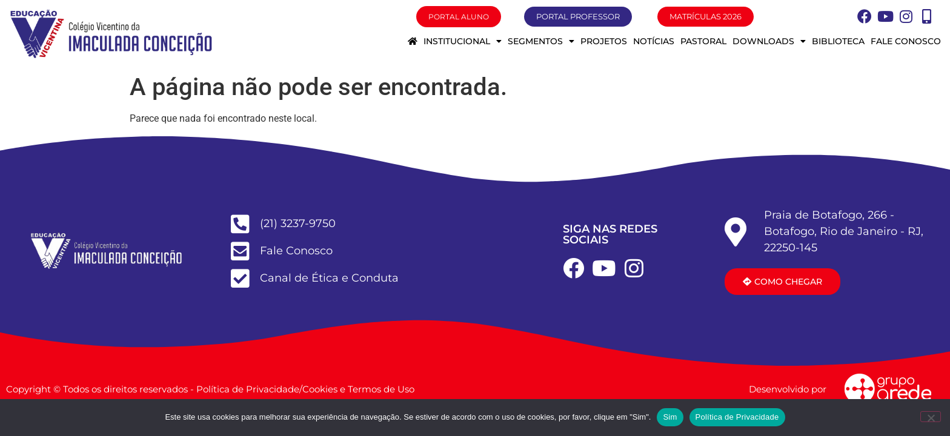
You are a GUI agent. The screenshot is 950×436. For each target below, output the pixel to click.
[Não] (930, 416)
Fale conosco (906, 41)
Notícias (653, 41)
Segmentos (541, 41)
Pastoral (703, 41)
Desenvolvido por (787, 389)
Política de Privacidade (737, 416)
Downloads (769, 41)
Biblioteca (838, 41)
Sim (670, 416)
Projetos (603, 41)
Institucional (463, 41)
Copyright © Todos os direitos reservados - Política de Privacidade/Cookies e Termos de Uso (210, 389)
